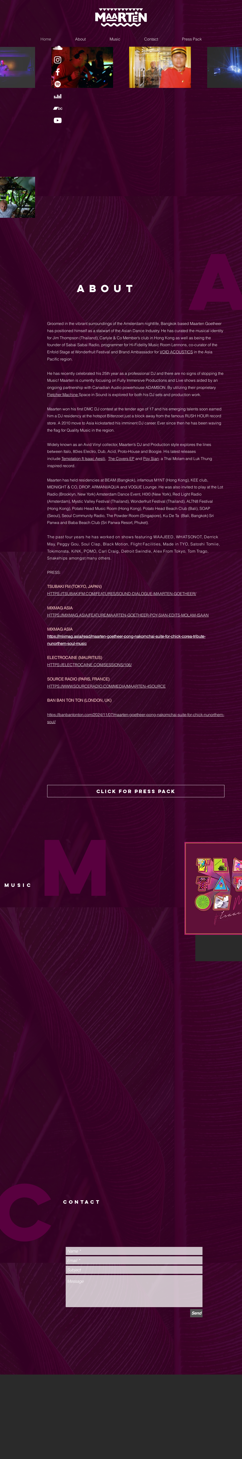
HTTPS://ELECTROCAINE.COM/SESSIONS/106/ (89, 664)
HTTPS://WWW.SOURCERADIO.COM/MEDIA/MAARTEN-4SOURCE (106, 686)
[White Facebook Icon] (57, 72)
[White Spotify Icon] (57, 84)
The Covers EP (121, 458)
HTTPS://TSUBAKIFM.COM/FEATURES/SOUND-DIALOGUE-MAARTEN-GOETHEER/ (121, 593)
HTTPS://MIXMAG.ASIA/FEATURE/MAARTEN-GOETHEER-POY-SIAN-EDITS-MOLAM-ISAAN (128, 615)
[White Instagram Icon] (57, 60)
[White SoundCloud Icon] (57, 48)
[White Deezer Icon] (57, 96)
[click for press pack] (135, 791)
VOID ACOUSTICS (176, 351)
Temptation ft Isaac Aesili (83, 458)
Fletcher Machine (63, 394)
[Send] (196, 1313)
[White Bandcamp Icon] (57, 108)
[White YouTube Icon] (57, 120)
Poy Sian (151, 458)
